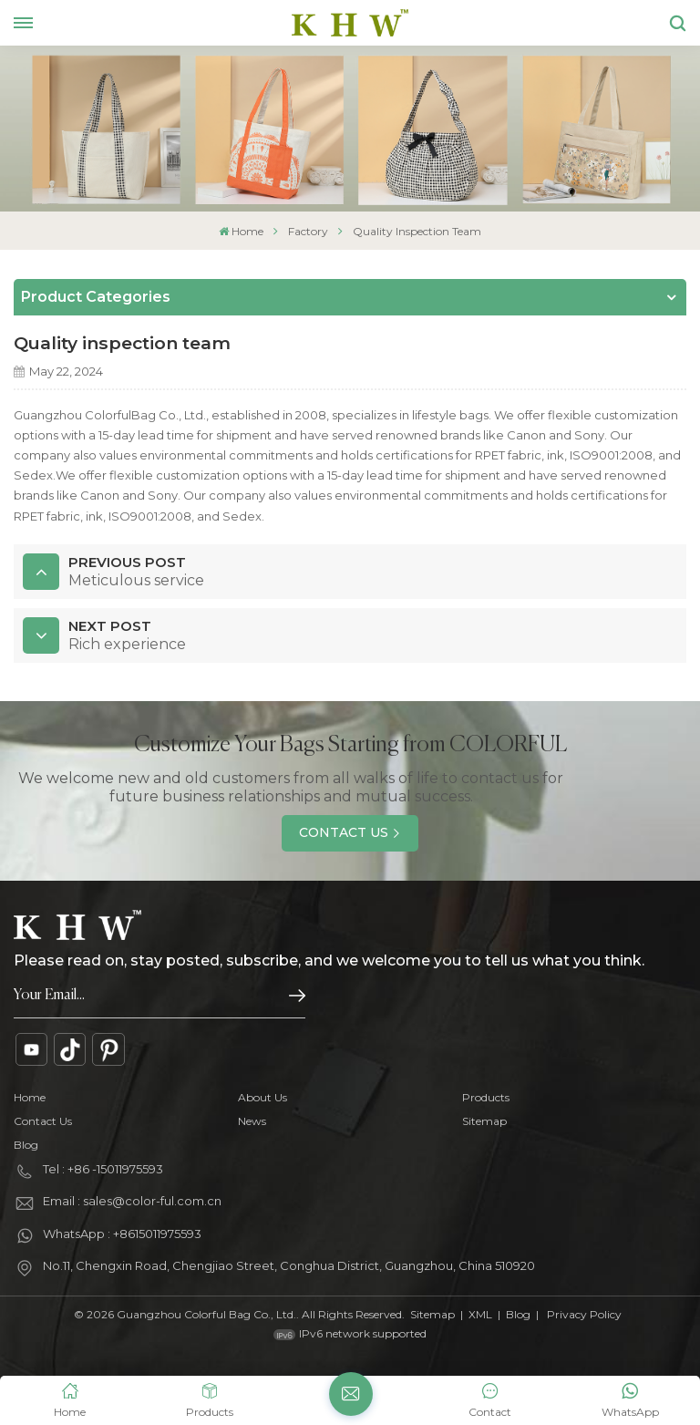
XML (480, 1314)
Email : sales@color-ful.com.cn (132, 1200)
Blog (26, 1144)
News (252, 1121)
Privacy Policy (584, 1314)
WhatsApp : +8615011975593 (122, 1233)
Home (241, 231)
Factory (308, 231)
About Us (262, 1097)
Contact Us (343, 832)
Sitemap (484, 1121)
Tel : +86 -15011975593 (103, 1169)
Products (486, 1097)
